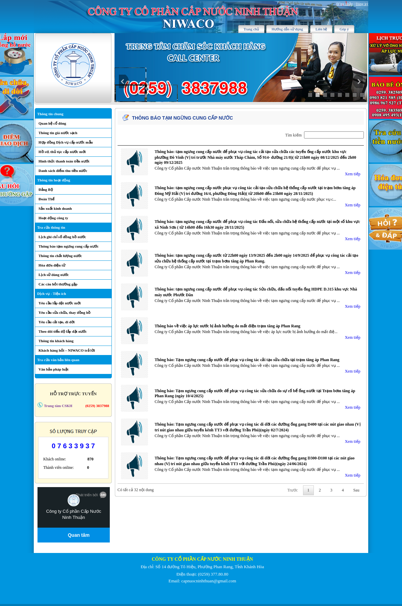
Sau (356, 490)
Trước (292, 490)
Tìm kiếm (324, 135)
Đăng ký (361, 4)
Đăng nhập (344, 4)
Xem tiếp (352, 174)
